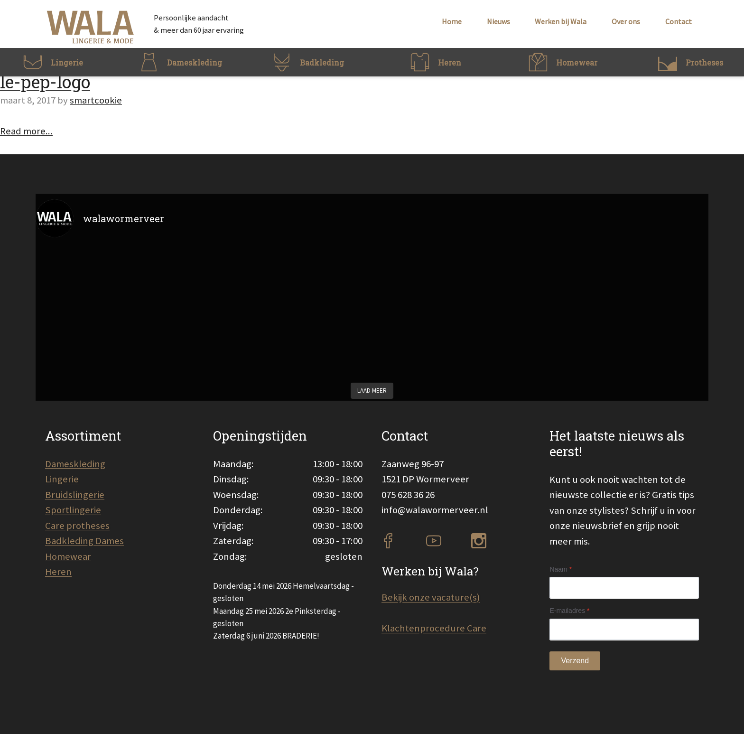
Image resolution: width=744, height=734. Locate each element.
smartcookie (96, 100)
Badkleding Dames (84, 541)
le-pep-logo (45, 81)
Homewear (68, 556)
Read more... (26, 131)
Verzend (575, 661)
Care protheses (77, 525)
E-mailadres (569, 610)
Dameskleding (75, 464)
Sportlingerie (73, 510)
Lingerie (62, 479)
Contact (678, 21)
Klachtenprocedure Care (433, 628)
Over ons (626, 21)
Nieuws (498, 21)
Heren (58, 571)
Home (452, 21)
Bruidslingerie (74, 495)
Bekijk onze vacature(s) (430, 597)
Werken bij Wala (560, 21)
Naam (560, 569)
